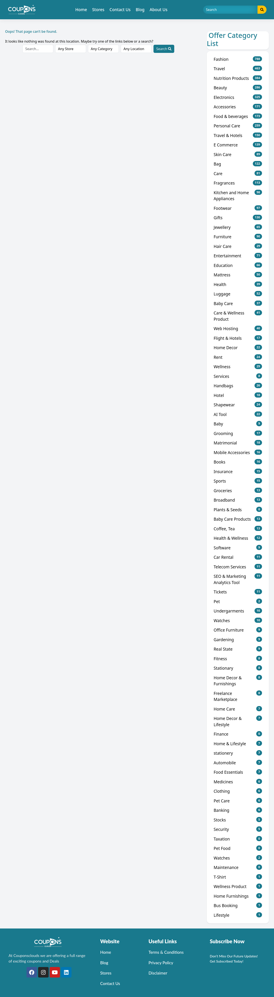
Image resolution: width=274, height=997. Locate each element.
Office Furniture (238, 630)
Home (81, 9)
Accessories (238, 107)
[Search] (230, 10)
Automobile (238, 763)
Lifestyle (238, 915)
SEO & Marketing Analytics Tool (238, 579)
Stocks (238, 820)
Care (238, 173)
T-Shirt (238, 877)
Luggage (238, 294)
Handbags (238, 386)
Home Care (238, 709)
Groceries (238, 490)
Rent (238, 357)
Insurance (238, 471)
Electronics (238, 97)
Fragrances (238, 183)
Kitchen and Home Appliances (238, 196)
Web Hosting (238, 328)
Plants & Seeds (238, 510)
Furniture (238, 237)
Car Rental (238, 557)
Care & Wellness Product (238, 316)
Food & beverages (238, 116)
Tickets (238, 592)
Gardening (238, 639)
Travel (238, 69)
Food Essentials (238, 772)
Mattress (238, 275)
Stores (98, 9)
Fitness (238, 659)
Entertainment (238, 256)
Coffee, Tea (238, 529)
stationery (238, 753)
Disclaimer (158, 972)
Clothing (238, 791)
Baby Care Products (238, 519)
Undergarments (238, 611)
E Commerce (238, 145)
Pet (238, 601)
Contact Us (120, 9)
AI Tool (238, 414)
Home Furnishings (238, 896)
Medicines (238, 782)
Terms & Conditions (166, 952)
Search (163, 48)
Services (238, 376)
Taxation (238, 839)
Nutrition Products (238, 78)
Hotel (238, 395)
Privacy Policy (161, 962)
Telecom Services (238, 567)
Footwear (238, 208)
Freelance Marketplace (238, 696)
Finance (238, 734)
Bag (238, 164)
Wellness (238, 367)
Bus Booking (238, 905)
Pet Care (238, 801)
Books (238, 462)
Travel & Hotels (238, 135)
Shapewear (238, 405)
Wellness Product (238, 886)
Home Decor (238, 347)
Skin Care (238, 154)
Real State (238, 649)
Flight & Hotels (238, 338)
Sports (238, 481)
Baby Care (238, 303)
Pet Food (238, 848)
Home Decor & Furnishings (238, 681)
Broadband (238, 500)
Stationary (238, 668)
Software (238, 548)
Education (238, 265)
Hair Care (238, 246)
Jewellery (238, 227)
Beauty (238, 88)
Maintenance (238, 867)
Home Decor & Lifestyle (238, 721)
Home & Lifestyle (238, 744)
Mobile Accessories (238, 452)
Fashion (238, 59)
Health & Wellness (238, 538)
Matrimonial (238, 443)
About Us (158, 9)
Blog (140, 9)
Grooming (238, 433)
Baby (238, 424)
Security (238, 829)
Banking (238, 810)
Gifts (238, 218)
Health (238, 284)
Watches (238, 620)
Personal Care (238, 126)
